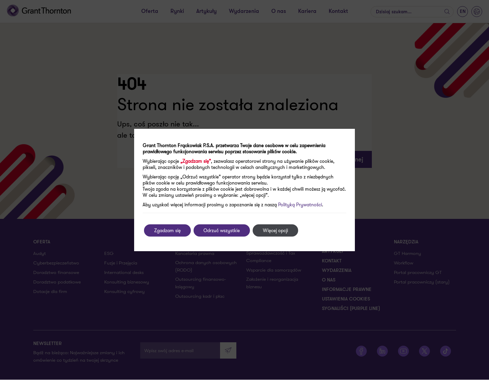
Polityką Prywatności (300, 204)
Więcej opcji (275, 230)
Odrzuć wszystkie (222, 230)
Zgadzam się (167, 230)
